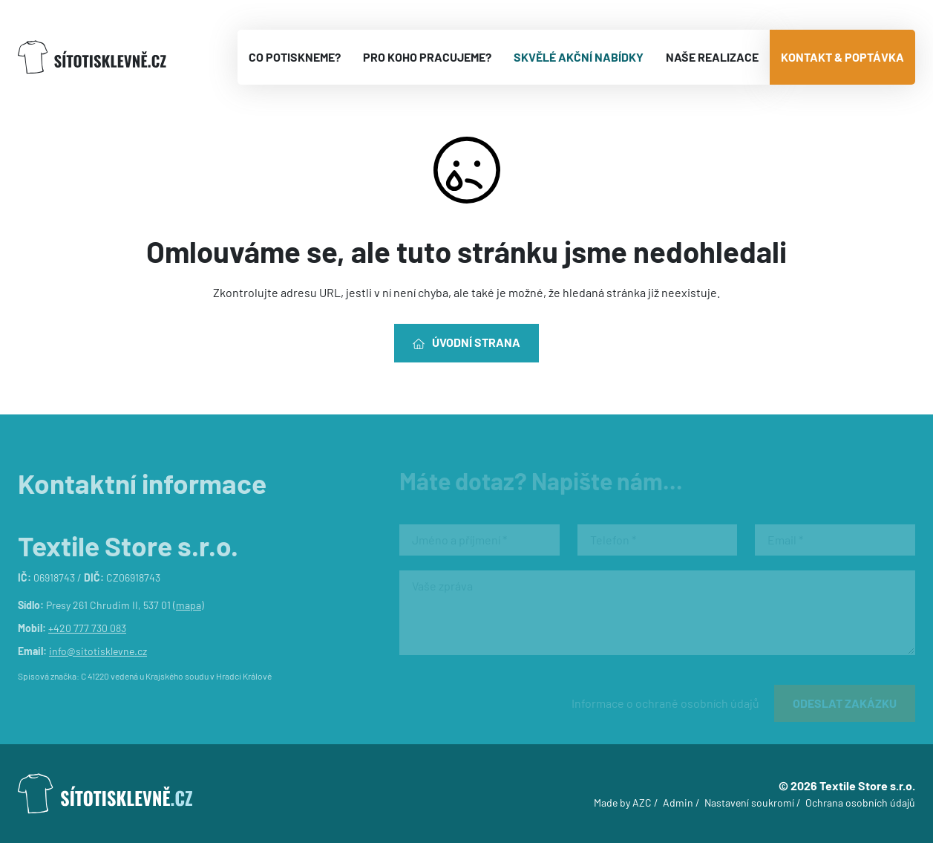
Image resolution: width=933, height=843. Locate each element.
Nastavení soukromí (749, 802)
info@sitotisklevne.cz (98, 651)
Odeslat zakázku (845, 703)
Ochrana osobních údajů (860, 802)
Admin (678, 802)
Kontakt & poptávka (842, 57)
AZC (642, 802)
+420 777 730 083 (87, 628)
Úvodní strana (466, 342)
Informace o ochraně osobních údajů (665, 703)
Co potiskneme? (295, 57)
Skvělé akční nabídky (579, 57)
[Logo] (92, 57)
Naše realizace (712, 57)
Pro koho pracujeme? (427, 57)
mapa (188, 605)
